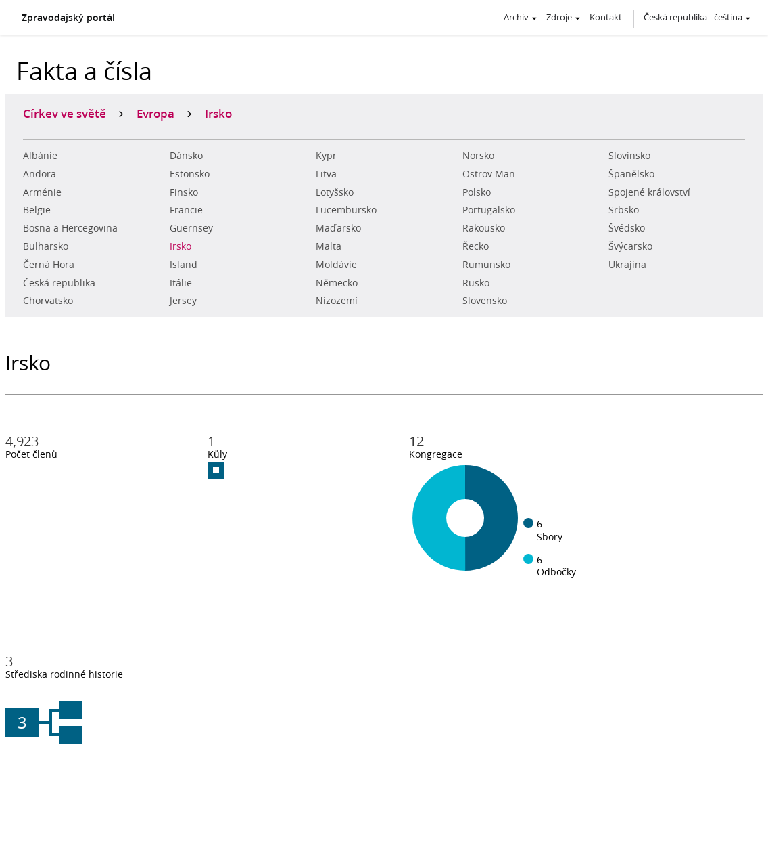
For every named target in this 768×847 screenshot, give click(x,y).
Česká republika (59, 283)
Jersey (183, 300)
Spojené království (649, 192)
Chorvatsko (48, 300)
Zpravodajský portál (68, 17)
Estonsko (190, 174)
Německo (337, 283)
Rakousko (483, 228)
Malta (328, 246)
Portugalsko (488, 210)
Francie (186, 210)
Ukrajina (627, 265)
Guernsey (191, 228)
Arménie (42, 192)
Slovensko (484, 300)
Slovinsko (629, 155)
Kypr (326, 155)
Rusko (475, 283)
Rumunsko (486, 265)
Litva (326, 174)
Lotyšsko (335, 192)
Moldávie (336, 265)
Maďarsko (338, 228)
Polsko (476, 192)
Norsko (478, 155)
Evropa (155, 113)
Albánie (40, 155)
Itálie (181, 283)
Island (183, 265)
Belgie (37, 210)
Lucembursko (346, 210)
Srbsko (623, 210)
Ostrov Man (488, 174)
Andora (39, 174)
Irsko (180, 246)
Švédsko (626, 228)
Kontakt (606, 17)
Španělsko (631, 174)
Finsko (184, 192)
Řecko (475, 246)
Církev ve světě (64, 113)
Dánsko (186, 155)
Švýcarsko (630, 246)
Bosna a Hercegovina (70, 228)
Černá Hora (48, 265)
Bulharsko (45, 246)
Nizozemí (337, 300)
